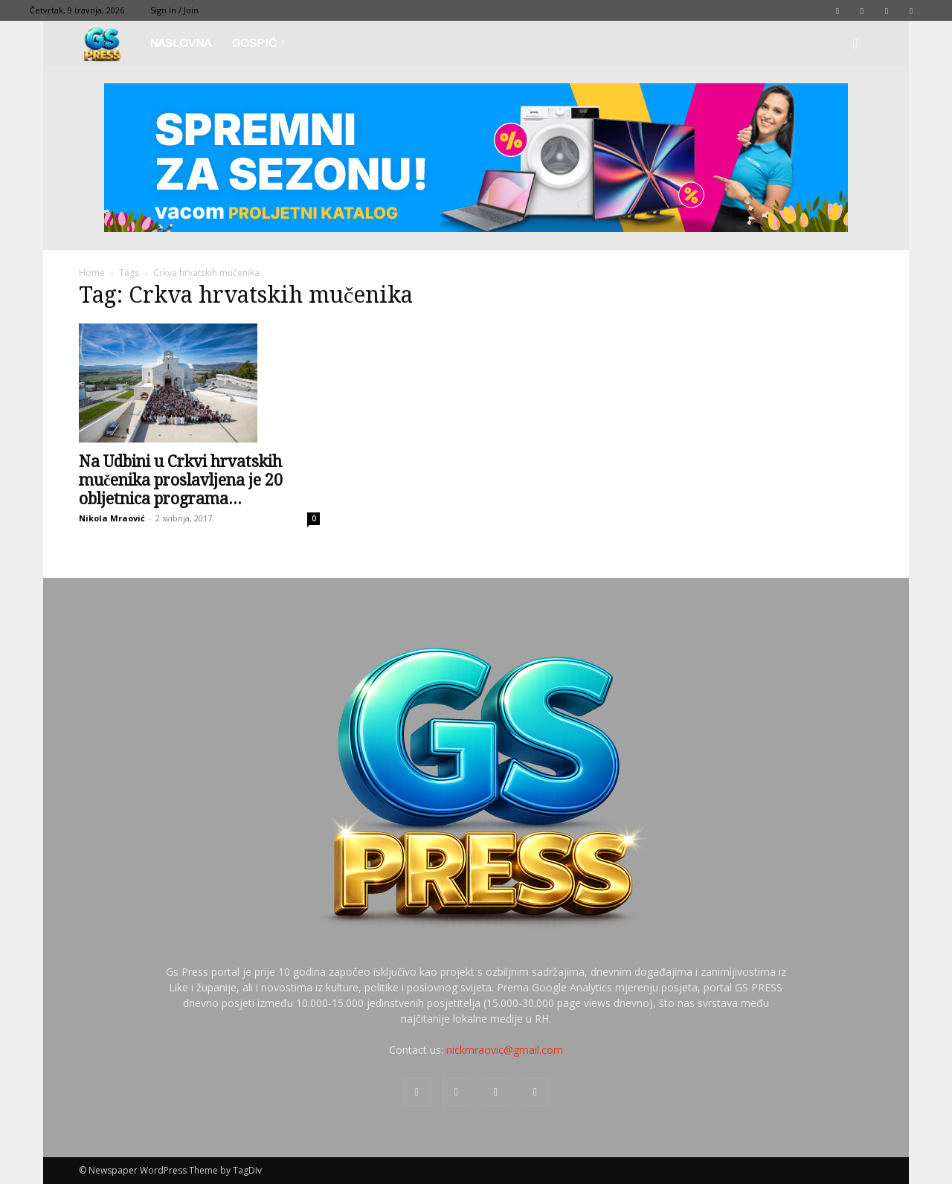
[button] (855, 44)
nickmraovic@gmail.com (504, 1050)
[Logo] (109, 43)
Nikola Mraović (112, 518)
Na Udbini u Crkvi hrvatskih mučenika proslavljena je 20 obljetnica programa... (181, 480)
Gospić (258, 42)
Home (92, 272)
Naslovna (180, 42)
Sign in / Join (174, 10)
